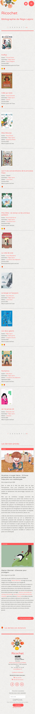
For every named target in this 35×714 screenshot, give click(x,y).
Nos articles (18, 677)
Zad (13, 412)
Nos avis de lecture (18, 679)
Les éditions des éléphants (13, 259)
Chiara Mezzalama (11, 255)
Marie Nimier (9, 135)
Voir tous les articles (25, 618)
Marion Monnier (16, 580)
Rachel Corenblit (10, 95)
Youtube (22, 684)
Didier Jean (9, 412)
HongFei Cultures (10, 337)
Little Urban (9, 179)
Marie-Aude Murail (11, 217)
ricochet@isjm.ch (17, 669)
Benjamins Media (10, 139)
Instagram (17, 684)
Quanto (19, 596)
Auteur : (3, 57)
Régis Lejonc (11, 59)
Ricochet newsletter (18, 691)
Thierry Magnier (10, 61)
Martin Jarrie (11, 335)
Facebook (12, 684)
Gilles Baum (9, 373)
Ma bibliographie (26, 3)
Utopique (8, 415)
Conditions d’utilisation (17, 672)
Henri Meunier (10, 295)
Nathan (8, 99)
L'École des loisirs (10, 221)
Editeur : (3, 61)
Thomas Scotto (10, 57)
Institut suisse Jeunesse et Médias (19, 657)
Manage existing (17, 707)
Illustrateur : (4, 59)
